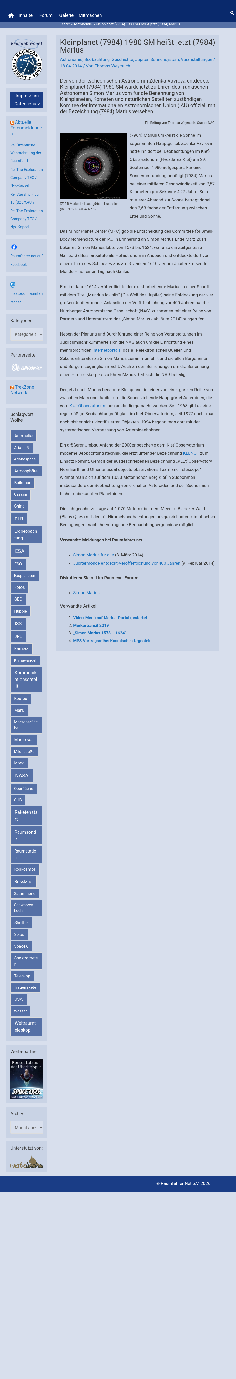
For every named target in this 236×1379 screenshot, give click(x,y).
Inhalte (26, 15)
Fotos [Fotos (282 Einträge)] (19, 584)
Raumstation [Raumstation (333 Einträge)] (25, 851)
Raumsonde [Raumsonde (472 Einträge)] (25, 832)
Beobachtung (97, 59)
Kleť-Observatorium (88, 405)
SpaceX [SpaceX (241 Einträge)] (21, 943)
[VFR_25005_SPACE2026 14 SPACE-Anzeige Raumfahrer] (26, 1076)
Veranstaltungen (197, 59)
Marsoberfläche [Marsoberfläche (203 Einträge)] (26, 722)
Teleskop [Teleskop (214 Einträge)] (22, 973)
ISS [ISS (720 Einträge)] (18, 621)
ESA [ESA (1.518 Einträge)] (19, 548)
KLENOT (191, 452)
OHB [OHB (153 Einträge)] (18, 797)
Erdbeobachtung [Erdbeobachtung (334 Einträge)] (25, 532)
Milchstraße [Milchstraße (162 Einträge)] (24, 748)
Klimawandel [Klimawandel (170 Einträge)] (25, 657)
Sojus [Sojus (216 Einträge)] (19, 931)
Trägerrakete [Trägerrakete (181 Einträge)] (25, 984)
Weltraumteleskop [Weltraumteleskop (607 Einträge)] (25, 1024)
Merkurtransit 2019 (91, 633)
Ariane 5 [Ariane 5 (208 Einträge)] (21, 444)
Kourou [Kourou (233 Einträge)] (20, 695)
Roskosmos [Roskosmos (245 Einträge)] (25, 866)
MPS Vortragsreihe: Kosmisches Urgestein (112, 648)
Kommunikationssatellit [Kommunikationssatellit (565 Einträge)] (26, 676)
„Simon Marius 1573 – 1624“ (99, 640)
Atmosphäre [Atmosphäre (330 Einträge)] (26, 468)
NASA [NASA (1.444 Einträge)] (21, 773)
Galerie (66, 15)
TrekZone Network (22, 386)
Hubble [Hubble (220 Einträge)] (20, 608)
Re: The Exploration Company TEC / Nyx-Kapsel (26, 176)
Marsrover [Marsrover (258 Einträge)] (23, 737)
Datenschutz (27, 103)
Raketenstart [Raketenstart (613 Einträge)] (26, 813)
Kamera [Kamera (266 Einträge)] (21, 646)
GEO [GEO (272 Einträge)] (18, 596)
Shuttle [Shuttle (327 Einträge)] (21, 919)
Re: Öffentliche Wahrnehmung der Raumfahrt (26, 152)
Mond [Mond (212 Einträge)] (19, 760)
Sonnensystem (165, 59)
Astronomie (71, 59)
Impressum (27, 95)
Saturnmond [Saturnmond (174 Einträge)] (24, 890)
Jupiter (142, 59)
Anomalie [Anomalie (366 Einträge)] (23, 432)
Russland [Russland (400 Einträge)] (23, 878)
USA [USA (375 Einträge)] (18, 996)
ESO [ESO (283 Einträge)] (18, 561)
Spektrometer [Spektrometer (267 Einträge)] (26, 958)
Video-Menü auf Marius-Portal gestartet (110, 625)
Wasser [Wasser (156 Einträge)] (20, 1008)
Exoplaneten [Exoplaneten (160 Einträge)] (24, 573)
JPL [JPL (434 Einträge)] (18, 633)
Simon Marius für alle (93, 554)
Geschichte (123, 59)
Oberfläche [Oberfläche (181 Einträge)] (23, 786)
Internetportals (107, 349)
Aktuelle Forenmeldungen (26, 127)
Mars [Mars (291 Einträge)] (19, 707)
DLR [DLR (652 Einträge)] (19, 516)
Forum (46, 15)
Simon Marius (86, 600)
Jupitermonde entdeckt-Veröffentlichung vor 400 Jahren (127, 562)
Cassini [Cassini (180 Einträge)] (20, 492)
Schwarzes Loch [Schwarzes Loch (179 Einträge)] (23, 905)
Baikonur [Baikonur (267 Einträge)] (22, 480)
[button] (232, 12)
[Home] (11, 15)
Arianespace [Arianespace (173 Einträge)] (25, 456)
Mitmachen (90, 15)
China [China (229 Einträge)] (19, 503)
